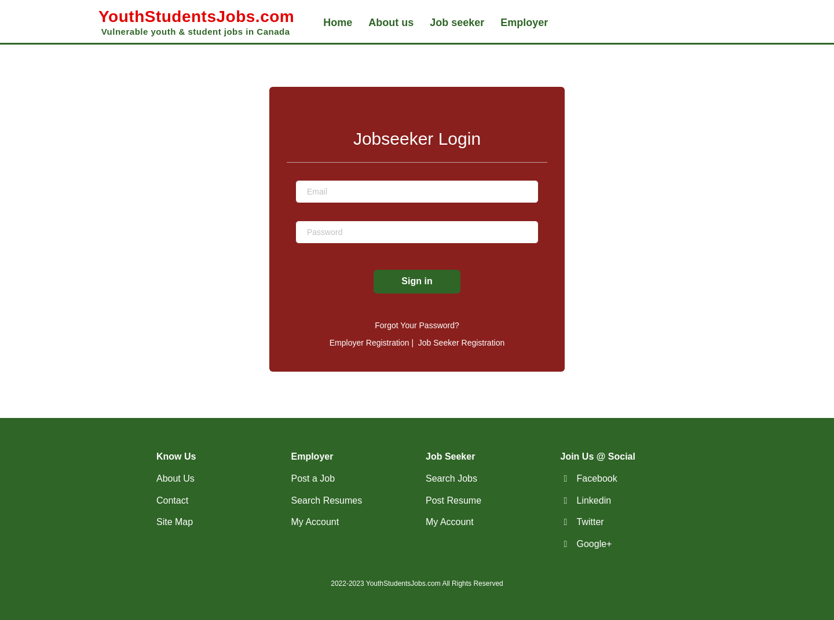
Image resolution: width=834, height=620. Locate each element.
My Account (315, 522)
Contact (172, 500)
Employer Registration (369, 342)
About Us (175, 478)
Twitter (590, 522)
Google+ (594, 544)
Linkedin (594, 500)
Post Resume (453, 500)
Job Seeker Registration (461, 342)
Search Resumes (327, 500)
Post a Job (313, 478)
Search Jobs (451, 478)
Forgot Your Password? (417, 325)
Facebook (597, 478)
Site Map (174, 522)
